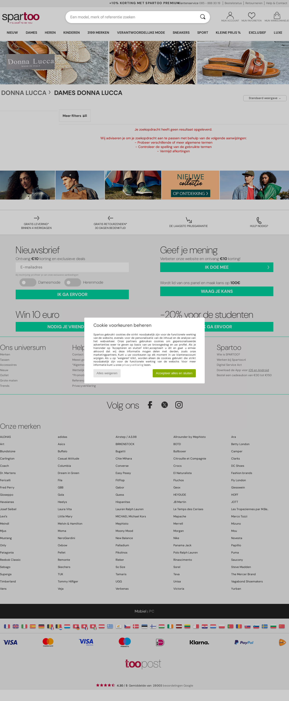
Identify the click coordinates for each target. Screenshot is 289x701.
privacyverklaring (132, 365)
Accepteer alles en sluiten (174, 373)
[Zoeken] (203, 17)
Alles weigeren (107, 373)
